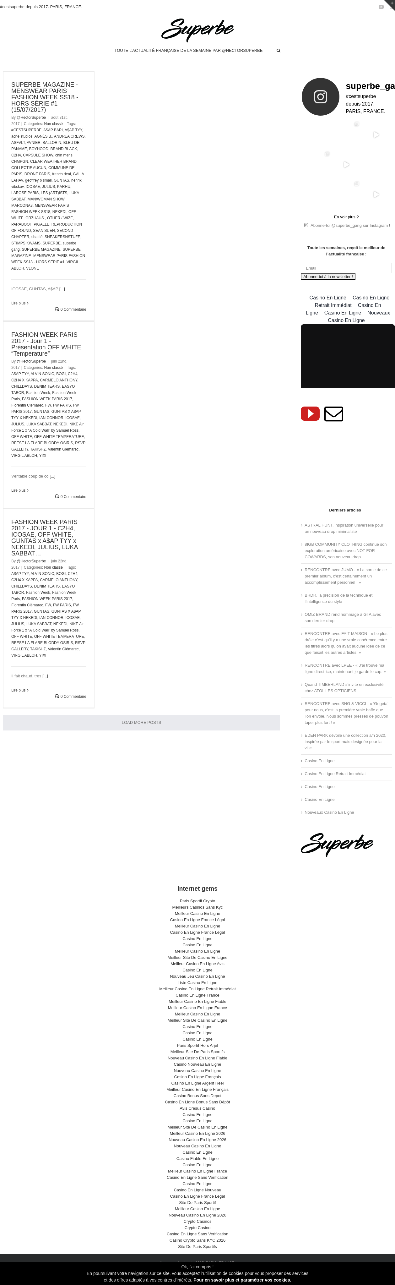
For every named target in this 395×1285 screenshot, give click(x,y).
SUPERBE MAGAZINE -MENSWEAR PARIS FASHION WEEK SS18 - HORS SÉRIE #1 (48, 255)
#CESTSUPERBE (26, 130)
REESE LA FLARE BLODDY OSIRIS (42, 443)
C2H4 (16, 155)
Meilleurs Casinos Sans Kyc (197, 903)
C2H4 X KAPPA (24, 380)
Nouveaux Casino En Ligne (329, 808)
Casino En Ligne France (197, 991)
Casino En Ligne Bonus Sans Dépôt (197, 1098)
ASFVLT (18, 142)
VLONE (32, 268)
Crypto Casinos (198, 1217)
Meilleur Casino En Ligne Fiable (197, 997)
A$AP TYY (73, 130)
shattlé (36, 237)
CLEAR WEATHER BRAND (53, 161)
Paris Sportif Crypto (197, 897)
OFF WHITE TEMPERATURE (59, 437)
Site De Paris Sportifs (197, 1242)
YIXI (42, 455)
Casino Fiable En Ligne (197, 1154)
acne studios (21, 136)
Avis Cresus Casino (197, 1104)
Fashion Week (38, 393)
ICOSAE (33, 186)
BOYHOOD (38, 149)
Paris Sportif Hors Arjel (197, 1041)
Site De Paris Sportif (197, 1198)
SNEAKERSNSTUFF (62, 237)
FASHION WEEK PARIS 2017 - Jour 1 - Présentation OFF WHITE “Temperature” (46, 344)
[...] (62, 289)
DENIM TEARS (47, 386)
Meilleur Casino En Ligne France (197, 1004)
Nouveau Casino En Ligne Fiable (197, 1054)
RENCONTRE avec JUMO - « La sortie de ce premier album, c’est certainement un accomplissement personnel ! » (346, 572)
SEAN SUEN (44, 230)
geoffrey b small (38, 180)
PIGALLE (41, 224)
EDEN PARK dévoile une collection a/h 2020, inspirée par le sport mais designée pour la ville (345, 737)
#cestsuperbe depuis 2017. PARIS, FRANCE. (41, 6)
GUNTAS (61, 180)
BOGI (61, 374)
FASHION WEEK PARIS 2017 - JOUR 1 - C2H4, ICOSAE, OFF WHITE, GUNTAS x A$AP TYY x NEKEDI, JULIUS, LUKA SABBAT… (44, 537)
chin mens (64, 155)
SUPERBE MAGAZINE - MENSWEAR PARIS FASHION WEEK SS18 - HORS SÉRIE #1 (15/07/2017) (44, 97)
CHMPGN (19, 161)
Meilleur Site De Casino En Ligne (198, 953)
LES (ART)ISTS (54, 193)
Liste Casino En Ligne (197, 978)
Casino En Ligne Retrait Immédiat (335, 770)
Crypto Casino (197, 1224)
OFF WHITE (21, 437)
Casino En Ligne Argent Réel (197, 1079)
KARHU (63, 186)
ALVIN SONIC (42, 374)
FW (48, 405)
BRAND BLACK (63, 149)
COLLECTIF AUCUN (28, 168)
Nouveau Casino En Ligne (197, 1066)
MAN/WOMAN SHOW (46, 199)
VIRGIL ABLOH (24, 455)
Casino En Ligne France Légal (197, 916)
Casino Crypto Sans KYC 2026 (197, 1236)
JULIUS (48, 186)
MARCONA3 (22, 205)
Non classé (53, 124)
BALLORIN (52, 142)
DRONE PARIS (37, 174)
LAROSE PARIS (25, 193)
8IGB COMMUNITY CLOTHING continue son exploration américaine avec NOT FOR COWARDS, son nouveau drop (346, 546)
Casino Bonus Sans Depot (197, 1092)
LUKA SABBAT (38, 424)
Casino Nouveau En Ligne (197, 1060)
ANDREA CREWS (69, 136)
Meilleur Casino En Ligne (197, 909)
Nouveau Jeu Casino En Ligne (197, 972)
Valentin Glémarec (63, 449)
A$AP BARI (53, 130)
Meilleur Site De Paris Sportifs (197, 1048)
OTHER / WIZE (60, 218)
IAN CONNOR (51, 418)
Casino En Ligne (319, 757)
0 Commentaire (70, 309)
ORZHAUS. (35, 218)
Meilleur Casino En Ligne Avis (197, 960)
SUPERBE (52, 243)
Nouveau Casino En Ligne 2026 (197, 1136)
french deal (61, 174)
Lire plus (18, 303)
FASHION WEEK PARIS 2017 (47, 399)
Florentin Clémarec (27, 405)
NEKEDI (59, 212)
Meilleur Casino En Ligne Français (197, 1085)
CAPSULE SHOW (38, 155)
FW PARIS (62, 405)
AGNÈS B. (43, 136)
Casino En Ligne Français (197, 1073)
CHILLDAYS (21, 386)
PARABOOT (21, 224)
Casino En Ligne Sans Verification (197, 1173)
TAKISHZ (38, 449)
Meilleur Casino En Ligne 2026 (197, 1129)
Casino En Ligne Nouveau (197, 1186)
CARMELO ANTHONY (58, 380)
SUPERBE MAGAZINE (41, 249)
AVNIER (34, 142)
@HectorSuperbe (31, 117)
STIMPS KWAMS (26, 243)
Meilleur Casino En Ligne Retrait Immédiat (197, 985)
